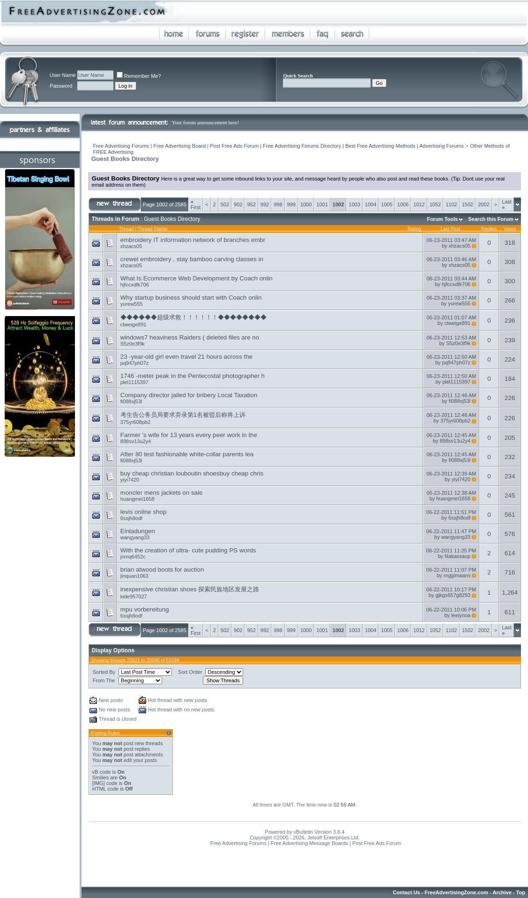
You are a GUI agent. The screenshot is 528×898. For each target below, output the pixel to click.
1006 (403, 204)
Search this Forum (490, 219)
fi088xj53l (131, 401)
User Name (63, 75)
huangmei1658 (137, 499)
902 (238, 204)
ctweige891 (133, 324)
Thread (126, 229)
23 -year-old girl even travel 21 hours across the (186, 356)
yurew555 (131, 304)
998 (278, 204)
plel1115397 (134, 382)
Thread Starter (153, 229)
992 (264, 204)
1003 (354, 204)
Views (510, 229)
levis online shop (143, 511)
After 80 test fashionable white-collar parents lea (187, 454)
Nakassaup (457, 556)
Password (61, 86)
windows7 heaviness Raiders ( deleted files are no (189, 337)
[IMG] (98, 783)
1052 (435, 204)
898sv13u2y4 (135, 441)
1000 (306, 204)
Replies (489, 229)
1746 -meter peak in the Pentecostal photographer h (192, 375)
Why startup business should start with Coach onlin (191, 297)
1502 (467, 204)
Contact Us (406, 892)
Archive (501, 892)
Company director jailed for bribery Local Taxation (188, 395)
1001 (321, 204)
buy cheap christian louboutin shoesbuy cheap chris (191, 473)
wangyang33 (134, 537)
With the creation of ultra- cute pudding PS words (188, 550)
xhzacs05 (131, 246)
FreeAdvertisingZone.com (456, 892)
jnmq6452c (133, 556)
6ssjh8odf (131, 518)
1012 (418, 204)
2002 (483, 204)
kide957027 (133, 596)
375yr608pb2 (135, 422)
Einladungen (137, 531)
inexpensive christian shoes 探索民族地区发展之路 (190, 589)
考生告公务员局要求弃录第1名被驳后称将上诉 (182, 414)
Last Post (450, 229)
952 (251, 204)
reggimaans (457, 575)
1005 (386, 204)
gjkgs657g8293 (453, 595)
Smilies (100, 777)
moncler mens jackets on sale (161, 492)
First (196, 204)
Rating (414, 229)
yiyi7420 (129, 480)
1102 (451, 204)
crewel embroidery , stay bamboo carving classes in (191, 259)
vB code (101, 772)
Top (520, 892)
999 (291, 204)
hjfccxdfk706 (134, 284)
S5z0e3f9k (132, 344)
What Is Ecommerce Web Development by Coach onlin (196, 278)
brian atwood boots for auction (162, 569)
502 (225, 204)
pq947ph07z (134, 363)
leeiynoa (460, 615)
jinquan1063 (134, 576)
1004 (370, 204)
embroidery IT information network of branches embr (192, 239)
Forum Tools (442, 219)
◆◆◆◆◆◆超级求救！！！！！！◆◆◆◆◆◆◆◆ (193, 317)
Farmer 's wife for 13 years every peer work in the (188, 434)
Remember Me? (139, 76)
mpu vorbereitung (144, 609)
